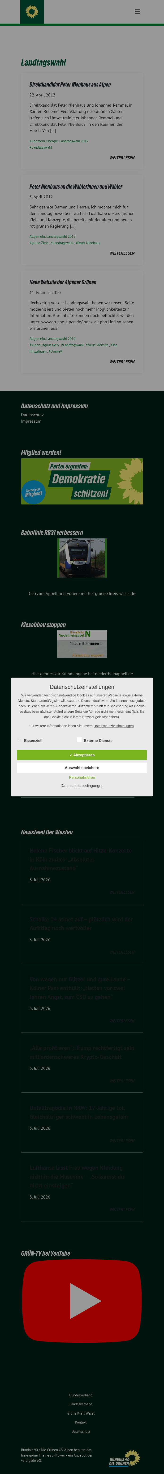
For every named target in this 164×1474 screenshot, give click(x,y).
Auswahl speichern (82, 768)
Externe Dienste (94, 740)
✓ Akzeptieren (82, 755)
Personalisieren (82, 777)
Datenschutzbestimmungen (114, 726)
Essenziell (29, 740)
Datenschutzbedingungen (81, 786)
